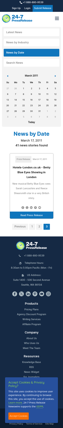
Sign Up (16, 8)
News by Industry (17, 42)
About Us (31, 338)
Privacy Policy (16, 424)
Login (27, 8)
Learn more (15, 402)
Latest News (14, 32)
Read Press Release (31, 215)
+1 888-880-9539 (31, 2)
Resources (31, 356)
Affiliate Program (31, 324)
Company (31, 332)
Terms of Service (34, 424)
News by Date (15, 52)
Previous (20, 226)
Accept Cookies (19, 415)
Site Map (49, 424)
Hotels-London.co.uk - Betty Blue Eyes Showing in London (31, 172)
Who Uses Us (31, 343)
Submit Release (42, 8)
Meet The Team (31, 348)
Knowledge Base (31, 362)
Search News (14, 63)
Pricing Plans (31, 309)
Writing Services (32, 319)
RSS (31, 367)
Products (31, 303)
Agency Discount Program (31, 314)
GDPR (39, 406)
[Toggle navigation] (57, 18)
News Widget (31, 372)
